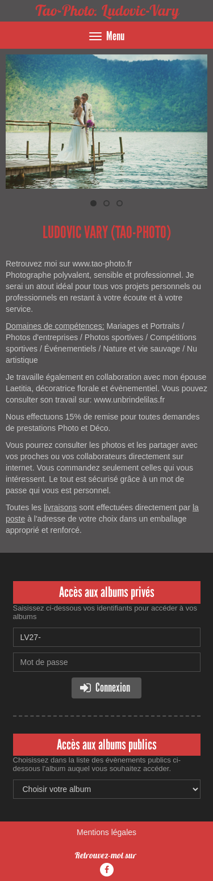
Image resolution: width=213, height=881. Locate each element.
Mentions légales (106, 832)
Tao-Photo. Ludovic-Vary (107, 10)
